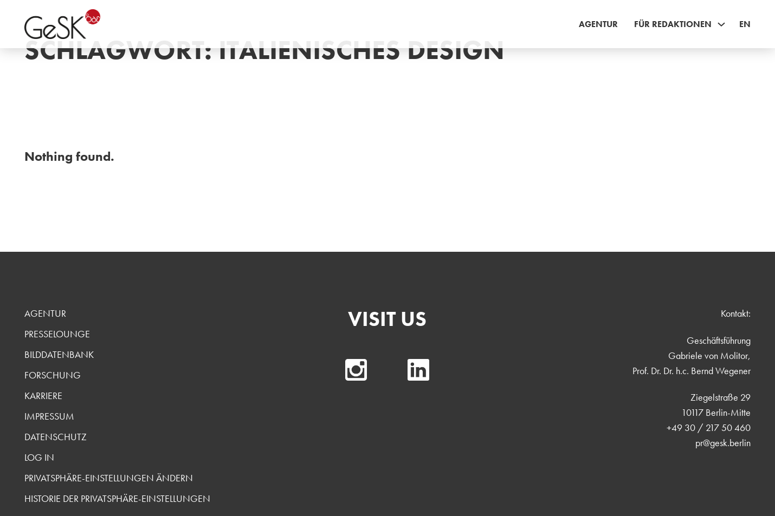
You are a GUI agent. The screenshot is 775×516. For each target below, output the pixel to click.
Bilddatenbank (59, 354)
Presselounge (57, 334)
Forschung (52, 375)
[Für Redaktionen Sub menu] (721, 24)
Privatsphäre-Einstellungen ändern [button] (108, 478)
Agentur (598, 24)
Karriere (43, 395)
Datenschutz (55, 436)
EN (745, 24)
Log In (39, 457)
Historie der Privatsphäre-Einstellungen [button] (117, 498)
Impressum (49, 416)
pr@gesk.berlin (723, 442)
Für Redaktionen (673, 24)
